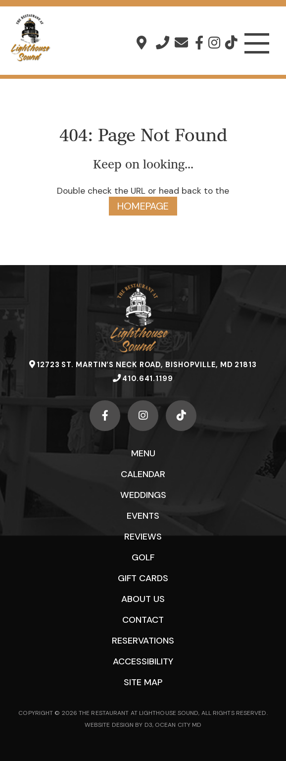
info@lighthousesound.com (181, 42)
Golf (143, 557)
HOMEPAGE (143, 206)
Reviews (143, 537)
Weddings (143, 495)
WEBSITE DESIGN (109, 725)
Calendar (143, 474)
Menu (143, 453)
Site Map (143, 682)
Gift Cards (143, 578)
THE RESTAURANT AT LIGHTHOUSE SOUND (138, 713)
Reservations (143, 641)
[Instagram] (214, 42)
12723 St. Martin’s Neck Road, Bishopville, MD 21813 (141, 42)
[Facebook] (199, 42)
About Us (143, 599)
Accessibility (143, 661)
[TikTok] (231, 42)
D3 (148, 725)
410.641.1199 (162, 42)
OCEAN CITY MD (178, 725)
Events (143, 516)
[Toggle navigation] (256, 43)
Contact (143, 620)
